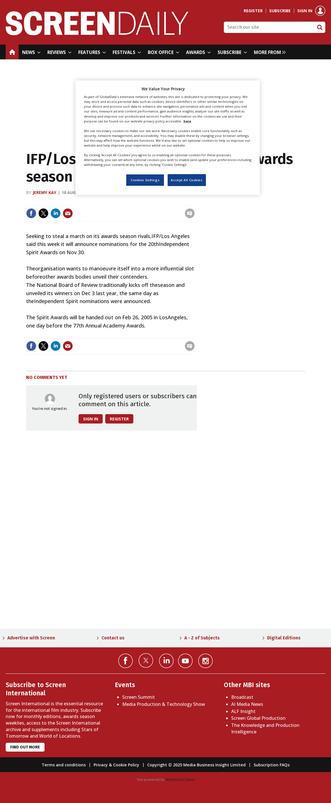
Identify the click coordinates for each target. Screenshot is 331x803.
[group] (268, 52)
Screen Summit (138, 697)
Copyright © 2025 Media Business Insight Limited (196, 764)
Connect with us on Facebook (125, 661)
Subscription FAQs (272, 764)
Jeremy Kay (44, 192)
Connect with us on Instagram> (205, 661)
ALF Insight (243, 711)
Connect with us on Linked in (166, 661)
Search (319, 27)
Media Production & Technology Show (163, 704)
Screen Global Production (258, 718)
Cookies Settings (145, 180)
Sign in (304, 11)
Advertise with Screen (31, 638)
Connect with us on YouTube (185, 661)
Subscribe (280, 11)
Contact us (113, 638)
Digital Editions (284, 638)
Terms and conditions (64, 764)
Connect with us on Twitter (145, 660)
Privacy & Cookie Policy (116, 764)
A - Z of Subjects (202, 638)
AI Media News (247, 704)
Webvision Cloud (180, 779)
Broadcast (242, 697)
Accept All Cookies (186, 180)
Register (253, 11)
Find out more (25, 747)
